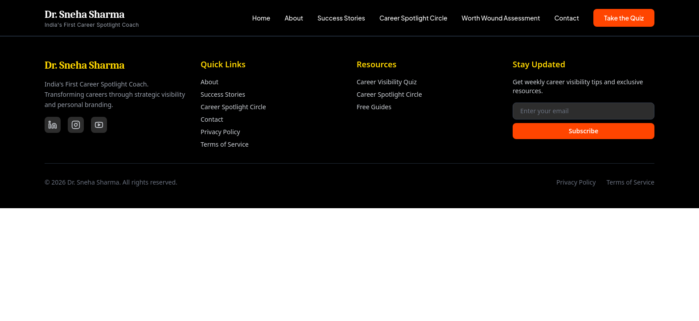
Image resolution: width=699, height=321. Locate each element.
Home (261, 18)
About (293, 18)
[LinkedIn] (53, 125)
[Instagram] (76, 125)
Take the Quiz (624, 18)
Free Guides (374, 107)
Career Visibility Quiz (387, 82)
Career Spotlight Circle (413, 18)
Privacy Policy (220, 132)
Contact (567, 18)
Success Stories (341, 18)
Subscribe (583, 131)
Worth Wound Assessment (501, 18)
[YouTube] (99, 125)
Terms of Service (225, 144)
